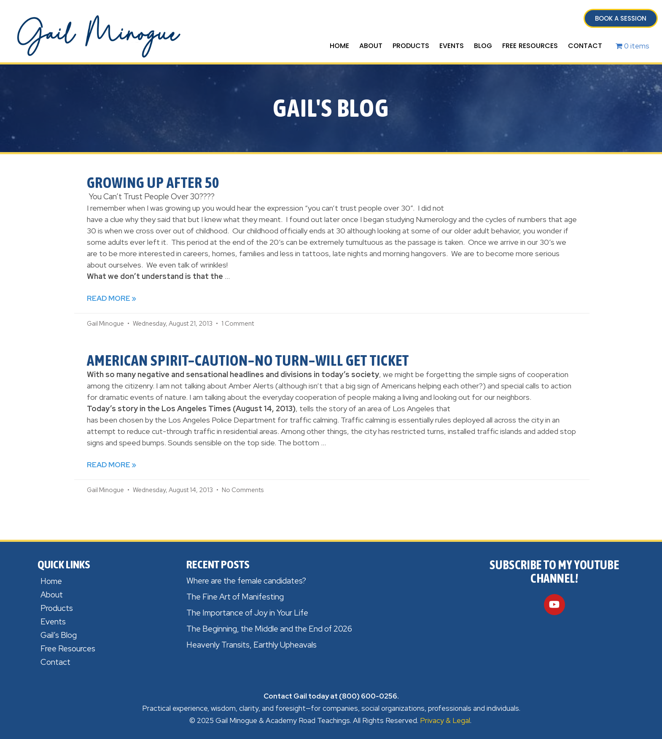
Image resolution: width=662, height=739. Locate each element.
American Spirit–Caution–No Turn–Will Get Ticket (248, 360)
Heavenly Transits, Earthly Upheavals (251, 645)
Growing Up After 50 (153, 182)
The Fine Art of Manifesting (235, 597)
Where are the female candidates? (246, 581)
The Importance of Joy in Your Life (247, 613)
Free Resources (530, 46)
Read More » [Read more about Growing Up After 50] (111, 298)
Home (339, 46)
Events (451, 46)
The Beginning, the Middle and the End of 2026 (269, 629)
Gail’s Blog (58, 635)
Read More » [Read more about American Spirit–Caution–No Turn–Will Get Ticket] (111, 464)
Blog (483, 46)
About (370, 46)
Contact (585, 46)
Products (411, 46)
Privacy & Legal (445, 720)
